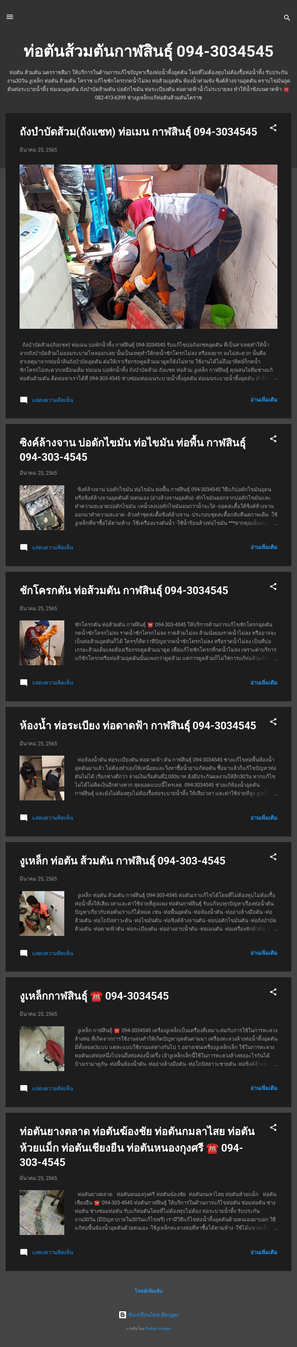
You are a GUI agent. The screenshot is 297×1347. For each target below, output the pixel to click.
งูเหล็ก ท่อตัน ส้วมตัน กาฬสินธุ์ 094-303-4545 (122, 861)
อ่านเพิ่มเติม (264, 400)
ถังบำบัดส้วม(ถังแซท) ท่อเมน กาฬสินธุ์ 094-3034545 (138, 132)
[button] (273, 129)
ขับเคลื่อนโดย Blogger (148, 1315)
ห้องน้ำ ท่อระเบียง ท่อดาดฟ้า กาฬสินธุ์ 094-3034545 (138, 726)
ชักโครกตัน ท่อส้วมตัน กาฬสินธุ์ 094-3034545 (124, 590)
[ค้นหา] (287, 19)
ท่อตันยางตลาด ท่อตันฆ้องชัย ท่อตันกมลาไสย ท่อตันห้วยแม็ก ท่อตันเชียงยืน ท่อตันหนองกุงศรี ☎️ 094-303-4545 (137, 1146)
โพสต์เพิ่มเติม (149, 1291)
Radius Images (158, 1328)
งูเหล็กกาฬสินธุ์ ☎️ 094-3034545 (94, 996)
